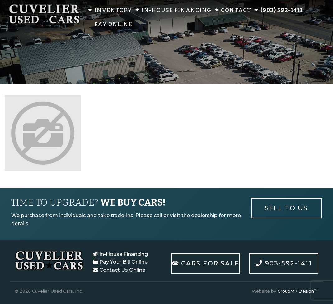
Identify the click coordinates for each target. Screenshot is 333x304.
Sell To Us (286, 208)
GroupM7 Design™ (298, 290)
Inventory (113, 10)
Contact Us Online (119, 270)
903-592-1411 (284, 263)
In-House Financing (177, 10)
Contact (236, 10)
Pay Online (113, 24)
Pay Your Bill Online (120, 262)
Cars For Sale (205, 263)
